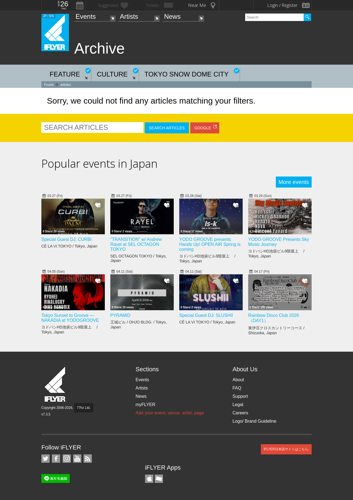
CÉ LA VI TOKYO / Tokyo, (69, 246)
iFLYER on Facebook (56, 458)
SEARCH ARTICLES (167, 128)
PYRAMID (120, 315)
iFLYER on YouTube (77, 458)
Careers (240, 412)
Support (240, 396)
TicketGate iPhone (159, 479)
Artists (129, 16)
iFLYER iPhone (149, 479)
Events (86, 16)
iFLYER (55, 384)
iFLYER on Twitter (45, 458)
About (238, 379)
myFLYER (145, 404)
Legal (237, 404)
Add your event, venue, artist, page (169, 412)
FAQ (236, 388)
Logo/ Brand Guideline (254, 421)
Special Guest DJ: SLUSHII (206, 315)
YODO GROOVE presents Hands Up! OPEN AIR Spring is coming (209, 244)
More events (294, 182)
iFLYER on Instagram (67, 458)
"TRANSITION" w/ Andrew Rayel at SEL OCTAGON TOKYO (136, 244)
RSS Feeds (88, 458)
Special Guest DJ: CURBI (66, 239)
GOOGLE (202, 128)
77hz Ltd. (83, 408)
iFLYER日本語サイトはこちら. (286, 449)
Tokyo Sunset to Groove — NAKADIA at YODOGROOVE (70, 318)
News (172, 16)
